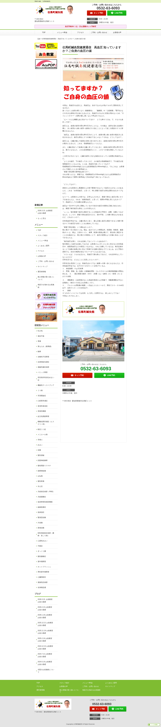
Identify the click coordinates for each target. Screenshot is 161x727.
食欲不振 (41, 336)
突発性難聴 (42, 411)
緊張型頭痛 (42, 517)
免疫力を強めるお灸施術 (46, 286)
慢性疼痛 (41, 481)
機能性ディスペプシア (46, 385)
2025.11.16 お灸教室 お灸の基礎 (46, 632)
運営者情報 (42, 271)
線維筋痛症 (42, 507)
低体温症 (41, 512)
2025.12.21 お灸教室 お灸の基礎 (46, 624)
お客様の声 (117, 32)
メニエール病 (43, 434)
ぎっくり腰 (42, 551)
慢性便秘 (41, 455)
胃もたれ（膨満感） (45, 346)
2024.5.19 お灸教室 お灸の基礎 (46, 663)
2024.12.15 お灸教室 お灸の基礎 (46, 647)
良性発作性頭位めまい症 (46, 379)
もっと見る (42, 218)
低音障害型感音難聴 (45, 502)
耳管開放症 (42, 396)
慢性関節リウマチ (44, 466)
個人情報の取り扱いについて (46, 278)
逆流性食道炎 (43, 406)
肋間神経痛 (42, 471)
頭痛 (39, 450)
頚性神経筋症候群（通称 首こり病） (46, 534)
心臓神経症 (42, 577)
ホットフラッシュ (44, 567)
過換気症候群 (43, 582)
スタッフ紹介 (43, 235)
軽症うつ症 (42, 429)
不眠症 (40, 546)
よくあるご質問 (43, 246)
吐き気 (40, 331)
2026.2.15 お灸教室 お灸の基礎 (46, 608)
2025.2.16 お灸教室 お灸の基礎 (46, 639)
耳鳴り (40, 440)
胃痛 (39, 341)
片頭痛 (40, 523)
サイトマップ (43, 266)
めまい (40, 445)
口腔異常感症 (43, 401)
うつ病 (40, 390)
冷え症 (40, 486)
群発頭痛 (41, 528)
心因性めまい (43, 541)
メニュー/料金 (62, 32)
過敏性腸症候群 (43, 367)
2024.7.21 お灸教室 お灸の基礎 (46, 655)
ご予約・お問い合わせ (99, 32)
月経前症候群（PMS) (45, 491)
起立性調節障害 (43, 416)
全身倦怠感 (42, 587)
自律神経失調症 (43, 362)
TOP (43, 32)
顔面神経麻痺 (43, 460)
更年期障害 (42, 561)
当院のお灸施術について (46, 671)
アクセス (80, 32)
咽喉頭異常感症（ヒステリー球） (46, 423)
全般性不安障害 (43, 357)
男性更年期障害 (43, 572)
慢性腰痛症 (42, 556)
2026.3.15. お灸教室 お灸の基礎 (46, 212)
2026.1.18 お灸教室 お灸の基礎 (46, 616)
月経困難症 (42, 497)
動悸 (39, 351)
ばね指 (40, 476)
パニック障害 (43, 372)
